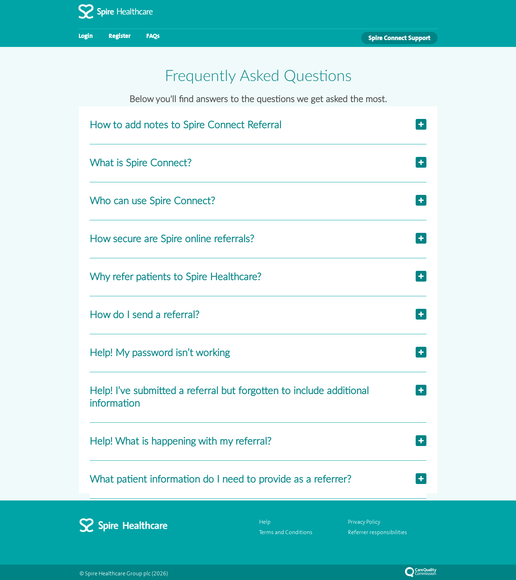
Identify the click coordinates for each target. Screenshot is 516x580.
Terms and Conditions (285, 532)
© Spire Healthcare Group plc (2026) (124, 573)
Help (265, 522)
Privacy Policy (364, 522)
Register (119, 35)
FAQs (152, 35)
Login (85, 35)
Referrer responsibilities (377, 532)
